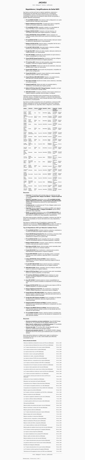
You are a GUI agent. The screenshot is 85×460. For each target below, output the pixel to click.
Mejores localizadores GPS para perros (32, 420)
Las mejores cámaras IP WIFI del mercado (33, 358)
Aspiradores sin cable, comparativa (31, 356)
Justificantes (49, 5)
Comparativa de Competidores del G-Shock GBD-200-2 (36, 387)
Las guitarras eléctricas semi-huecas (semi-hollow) (35, 442)
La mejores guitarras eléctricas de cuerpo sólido (34, 401)
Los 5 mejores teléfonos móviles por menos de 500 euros (36, 371)
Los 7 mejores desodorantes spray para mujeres (34, 411)
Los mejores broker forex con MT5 (31, 351)
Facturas (44, 5)
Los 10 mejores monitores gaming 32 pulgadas (34, 449)
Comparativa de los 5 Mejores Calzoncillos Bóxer (34, 383)
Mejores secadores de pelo (29, 394)
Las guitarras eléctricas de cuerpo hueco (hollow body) (36, 369)
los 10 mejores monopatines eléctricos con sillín (34, 385)
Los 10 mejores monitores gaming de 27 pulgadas (34, 429)
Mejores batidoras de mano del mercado (32, 438)
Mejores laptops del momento (30, 414)
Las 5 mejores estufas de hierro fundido (32, 349)
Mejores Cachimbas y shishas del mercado (33, 407)
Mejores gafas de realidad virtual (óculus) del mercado (35, 427)
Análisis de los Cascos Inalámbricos (31, 379)
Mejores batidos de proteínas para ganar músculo (34, 405)
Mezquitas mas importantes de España (32, 381)
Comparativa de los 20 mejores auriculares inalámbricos (36, 364)
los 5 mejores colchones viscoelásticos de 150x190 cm (36, 392)
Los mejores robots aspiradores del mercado (33, 367)
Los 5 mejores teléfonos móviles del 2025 (33, 425)
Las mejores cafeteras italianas (30, 398)
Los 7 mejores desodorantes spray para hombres (34, 440)
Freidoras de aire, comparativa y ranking (32, 418)
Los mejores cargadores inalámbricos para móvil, (34, 396)
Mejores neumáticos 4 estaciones (31, 416)
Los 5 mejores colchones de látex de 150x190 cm (34, 362)
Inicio (34, 5)
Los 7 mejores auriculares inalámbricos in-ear (34, 373)
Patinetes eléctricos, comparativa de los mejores (34, 360)
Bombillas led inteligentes (29, 444)
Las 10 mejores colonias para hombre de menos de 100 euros (37, 375)
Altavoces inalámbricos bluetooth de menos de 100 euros (36, 342)
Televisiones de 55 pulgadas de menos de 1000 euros (35, 451)
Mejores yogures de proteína (30, 390)
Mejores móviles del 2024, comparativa (32, 422)
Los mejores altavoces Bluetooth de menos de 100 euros (36, 345)
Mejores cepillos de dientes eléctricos (32, 436)
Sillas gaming (26, 403)
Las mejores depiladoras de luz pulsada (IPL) (33, 433)
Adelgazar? (38, 5)
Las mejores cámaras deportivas (31, 431)
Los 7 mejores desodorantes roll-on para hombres (34, 447)
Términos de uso (33, 458)
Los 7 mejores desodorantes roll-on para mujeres (34, 347)
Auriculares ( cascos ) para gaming (31, 353)
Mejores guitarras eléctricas (30, 409)
